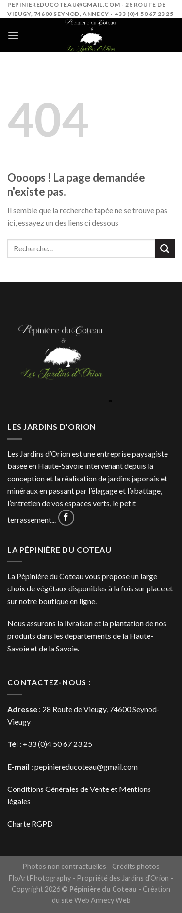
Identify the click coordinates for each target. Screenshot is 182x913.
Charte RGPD (30, 823)
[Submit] (165, 248)
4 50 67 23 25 (69, 743)
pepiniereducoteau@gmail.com (86, 766)
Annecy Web (111, 900)
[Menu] (13, 35)
